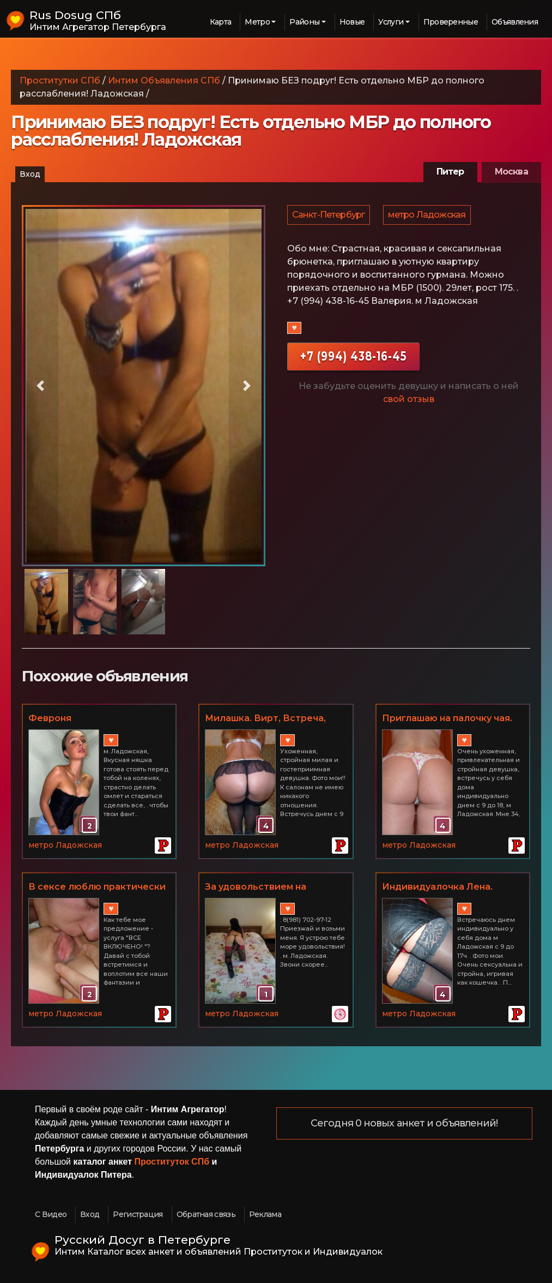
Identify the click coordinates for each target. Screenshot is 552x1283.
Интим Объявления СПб (164, 80)
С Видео (50, 1214)
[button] (40, 386)
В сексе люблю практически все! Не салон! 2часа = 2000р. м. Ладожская (97, 888)
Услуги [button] (390, 22)
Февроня (49, 718)
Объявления (515, 22)
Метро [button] (257, 22)
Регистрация (137, 1214)
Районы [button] (304, 22)
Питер (450, 171)
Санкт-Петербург (329, 217)
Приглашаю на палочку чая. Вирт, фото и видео (447, 719)
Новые (352, 22)
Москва (511, 171)
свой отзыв (408, 403)
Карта (221, 22)
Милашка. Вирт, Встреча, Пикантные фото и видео (265, 719)
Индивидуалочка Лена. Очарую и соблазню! (437, 888)
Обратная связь (206, 1214)
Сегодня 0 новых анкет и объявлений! (404, 1124)
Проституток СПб (172, 1161)
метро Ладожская (429, 217)
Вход (30, 174)
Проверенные (450, 22)
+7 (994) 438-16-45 (353, 360)
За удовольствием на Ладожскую (255, 888)
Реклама (265, 1214)
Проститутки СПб (60, 80)
